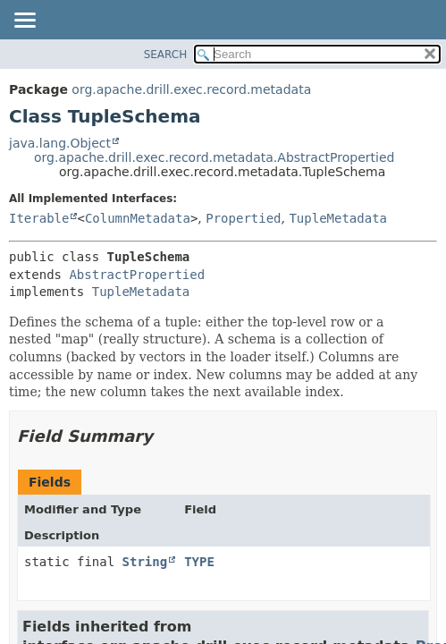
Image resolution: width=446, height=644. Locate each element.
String (145, 562)
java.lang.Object (60, 143)
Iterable (39, 218)
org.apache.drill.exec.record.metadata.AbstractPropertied (214, 157)
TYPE (199, 562)
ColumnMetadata (137, 218)
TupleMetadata (338, 218)
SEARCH (166, 54)
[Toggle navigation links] (24, 21)
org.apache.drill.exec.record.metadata (191, 89)
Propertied (243, 218)
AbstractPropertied (137, 274)
